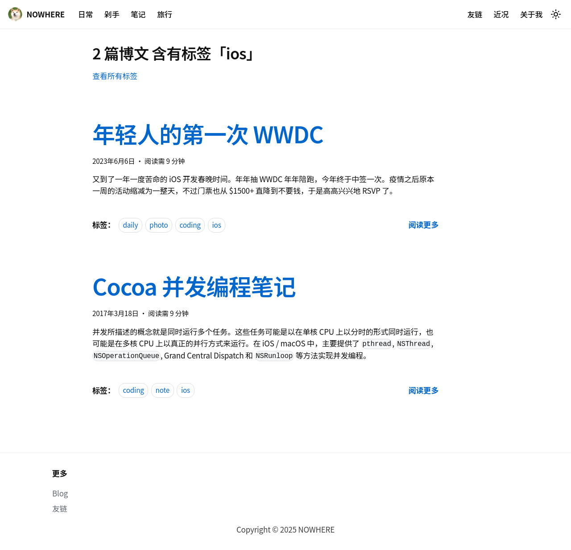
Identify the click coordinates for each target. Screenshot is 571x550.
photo (158, 224)
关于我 (531, 14)
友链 (474, 14)
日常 (85, 14)
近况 (501, 14)
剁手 (112, 14)
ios (216, 224)
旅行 (164, 14)
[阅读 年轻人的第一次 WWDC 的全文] (424, 224)
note (163, 390)
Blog (60, 493)
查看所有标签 (114, 75)
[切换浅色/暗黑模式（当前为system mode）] (555, 14)
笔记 (138, 14)
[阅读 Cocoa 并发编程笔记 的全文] (424, 390)
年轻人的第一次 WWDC (207, 133)
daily (130, 224)
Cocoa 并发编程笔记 (193, 285)
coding (189, 224)
